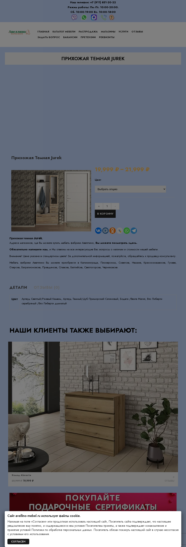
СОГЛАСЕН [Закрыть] (18, 541)
